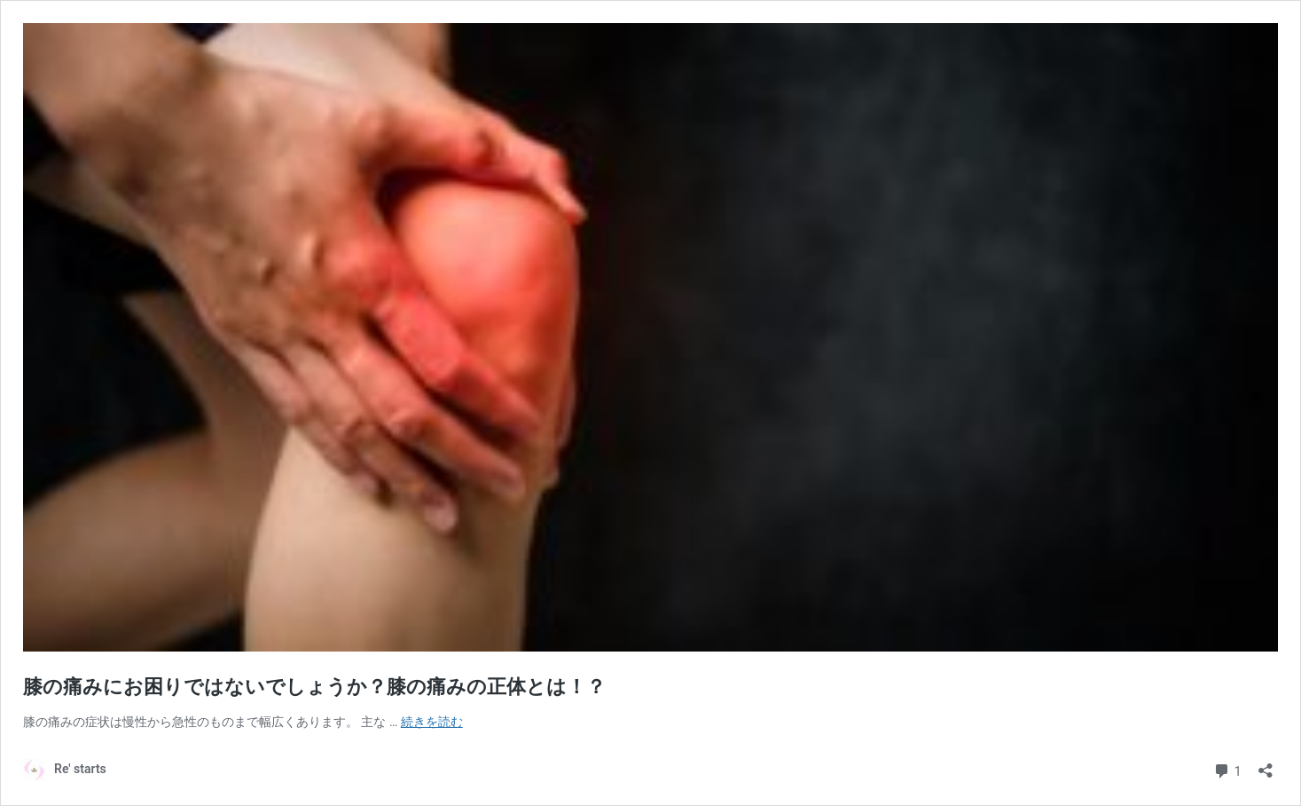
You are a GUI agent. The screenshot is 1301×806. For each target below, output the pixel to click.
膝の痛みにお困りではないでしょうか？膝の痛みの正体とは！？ (314, 687)
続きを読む (432, 722)
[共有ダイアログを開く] (1265, 764)
